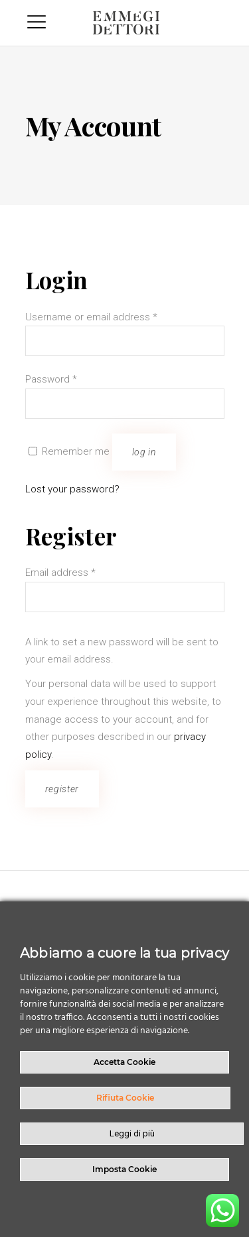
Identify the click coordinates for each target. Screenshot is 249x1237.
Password (51, 379)
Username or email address (91, 317)
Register (62, 789)
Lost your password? (72, 489)
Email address (60, 572)
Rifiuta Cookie (125, 1098)
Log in (144, 452)
